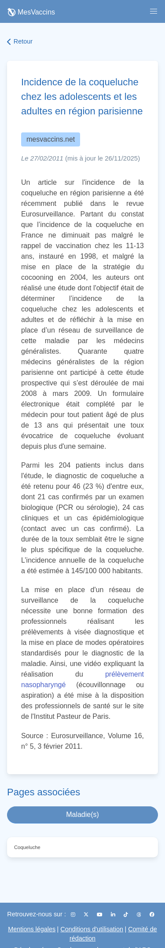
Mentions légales (31, 929)
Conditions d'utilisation (91, 929)
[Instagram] (73, 914)
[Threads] (139, 914)
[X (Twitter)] (86, 914)
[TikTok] (126, 914)
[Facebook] (152, 914)
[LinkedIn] (113, 914)
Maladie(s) (82, 814)
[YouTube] (100, 914)
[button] (153, 11)
